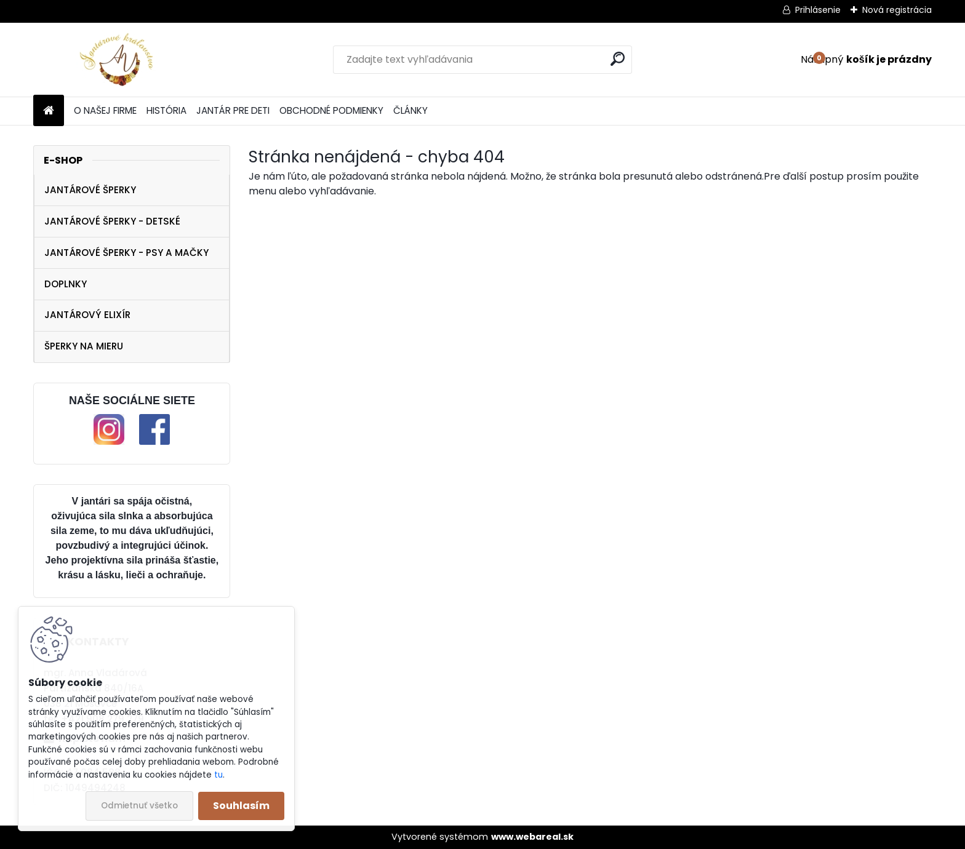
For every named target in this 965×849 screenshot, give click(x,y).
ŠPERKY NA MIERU (83, 346)
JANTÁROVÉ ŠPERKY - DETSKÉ (112, 221)
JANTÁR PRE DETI (233, 110)
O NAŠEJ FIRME (105, 110)
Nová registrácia (897, 10)
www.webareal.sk (532, 837)
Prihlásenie (818, 10)
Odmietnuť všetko (139, 805)
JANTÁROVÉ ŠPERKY (90, 189)
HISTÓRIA (166, 110)
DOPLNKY (65, 283)
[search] (618, 59)
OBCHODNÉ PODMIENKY (331, 110)
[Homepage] (48, 111)
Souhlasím (241, 806)
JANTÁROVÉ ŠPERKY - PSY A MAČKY (126, 252)
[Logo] (117, 59)
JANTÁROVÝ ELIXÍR (87, 314)
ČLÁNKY (410, 110)
